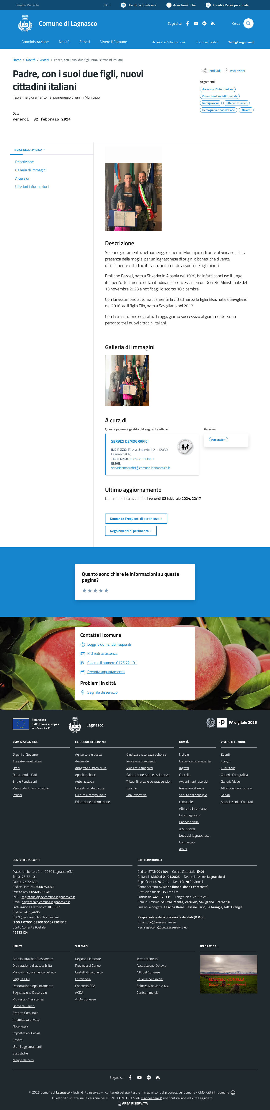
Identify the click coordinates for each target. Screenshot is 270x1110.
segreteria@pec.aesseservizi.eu (166, 927)
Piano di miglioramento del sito (34, 972)
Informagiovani (189, 815)
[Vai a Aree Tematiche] (181, 5)
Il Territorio (228, 767)
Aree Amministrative (27, 761)
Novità (30, 59)
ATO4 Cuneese (85, 999)
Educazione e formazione (92, 801)
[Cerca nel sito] (248, 23)
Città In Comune (217, 1092)
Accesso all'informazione (168, 42)
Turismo (131, 788)
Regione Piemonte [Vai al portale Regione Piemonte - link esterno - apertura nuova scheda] (27, 5)
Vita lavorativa (136, 794)
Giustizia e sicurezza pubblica (146, 754)
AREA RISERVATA (132, 1103)
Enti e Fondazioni (25, 781)
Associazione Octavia (151, 965)
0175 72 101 (27, 876)
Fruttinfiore (83, 978)
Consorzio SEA (85, 985)
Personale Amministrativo (31, 788)
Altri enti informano (193, 808)
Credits (17, 1039)
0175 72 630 (28, 881)
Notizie (184, 754)
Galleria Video (230, 781)
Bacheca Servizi (24, 1005)
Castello (184, 774)
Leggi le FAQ (21, 978)
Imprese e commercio (141, 761)
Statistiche (20, 1053)
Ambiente (82, 761)
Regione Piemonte (88, 958)
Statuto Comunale (25, 1012)
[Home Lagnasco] (56, 23)
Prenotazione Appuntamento (33, 985)
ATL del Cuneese (148, 972)
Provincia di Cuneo (88, 965)
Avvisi (44, 59)
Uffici (16, 767)
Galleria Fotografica (234, 774)
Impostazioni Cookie (26, 1032)
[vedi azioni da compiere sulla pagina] (234, 70)
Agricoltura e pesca (88, 754)
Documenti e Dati (25, 774)
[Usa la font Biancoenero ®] (138, 5)
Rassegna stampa (191, 788)
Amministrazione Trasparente (33, 958)
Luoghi (225, 761)
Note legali (20, 1026)
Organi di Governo (25, 754)
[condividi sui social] (210, 70)
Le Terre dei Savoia (150, 978)
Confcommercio (147, 992)
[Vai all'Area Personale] (227, 5)
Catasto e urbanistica (90, 788)
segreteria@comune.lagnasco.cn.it (46, 901)
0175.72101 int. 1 (141, 458)
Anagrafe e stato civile (91, 767)
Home (17, 59)
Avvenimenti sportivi (193, 781)
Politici (17, 794)
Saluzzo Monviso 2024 (153, 985)
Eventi (225, 754)
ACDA (79, 992)
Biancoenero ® (151, 1098)
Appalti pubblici (85, 774)
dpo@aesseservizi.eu (161, 922)
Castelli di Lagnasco (89, 972)
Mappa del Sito (23, 1060)
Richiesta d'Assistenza (28, 999)
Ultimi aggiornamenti (27, 1046)
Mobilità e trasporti (139, 767)
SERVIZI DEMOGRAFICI (129, 441)
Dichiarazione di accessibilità (32, 965)
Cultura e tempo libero (90, 794)
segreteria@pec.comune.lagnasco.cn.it (48, 896)
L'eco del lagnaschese (194, 835)
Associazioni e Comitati (237, 801)
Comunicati (187, 842)
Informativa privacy (26, 1019)
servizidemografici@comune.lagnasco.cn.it (140, 467)
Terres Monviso (147, 958)
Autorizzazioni (84, 781)
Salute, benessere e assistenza (147, 774)
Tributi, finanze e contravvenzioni (149, 781)
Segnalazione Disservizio (30, 992)
